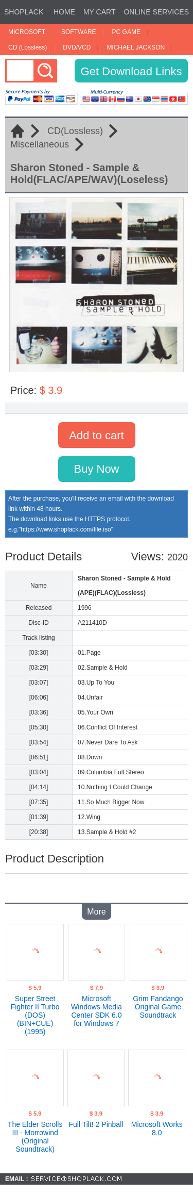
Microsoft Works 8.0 (157, 1128)
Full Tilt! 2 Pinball (96, 1124)
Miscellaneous (39, 144)
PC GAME (126, 32)
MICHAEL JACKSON (136, 47)
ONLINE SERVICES (156, 12)
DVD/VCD (77, 47)
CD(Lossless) (75, 131)
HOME (64, 12)
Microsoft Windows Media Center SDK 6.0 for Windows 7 (96, 1010)
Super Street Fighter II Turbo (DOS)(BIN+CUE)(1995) (35, 1015)
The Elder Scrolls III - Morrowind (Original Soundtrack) (35, 1136)
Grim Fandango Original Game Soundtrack (158, 1006)
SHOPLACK (23, 12)
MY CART (99, 12)
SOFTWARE (78, 32)
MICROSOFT (26, 32)
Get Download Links (131, 71)
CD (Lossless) (27, 47)
